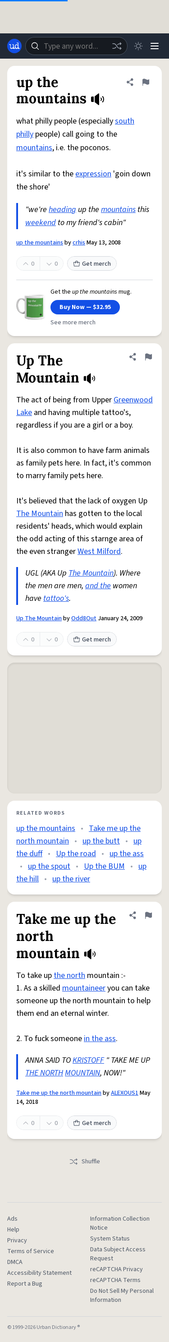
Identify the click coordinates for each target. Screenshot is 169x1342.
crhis (79, 242)
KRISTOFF (88, 1060)
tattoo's (56, 598)
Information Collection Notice (120, 1223)
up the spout (49, 866)
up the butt (101, 841)
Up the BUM (104, 866)
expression (93, 174)
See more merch (73, 322)
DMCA (15, 1262)
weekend (40, 222)
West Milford (99, 551)
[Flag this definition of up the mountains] (145, 82)
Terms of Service (30, 1251)
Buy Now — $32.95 (85, 307)
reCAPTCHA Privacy (116, 1269)
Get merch (92, 263)
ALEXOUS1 (124, 1093)
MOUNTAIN (82, 1073)
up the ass (127, 853)
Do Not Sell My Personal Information (122, 1296)
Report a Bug (24, 1283)
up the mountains (39, 242)
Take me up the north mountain (58, 1093)
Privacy (17, 1240)
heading (62, 209)
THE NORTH (44, 1073)
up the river (71, 879)
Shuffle (84, 1161)
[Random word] (116, 46)
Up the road (76, 853)
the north (69, 975)
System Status (110, 1238)
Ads (12, 1218)
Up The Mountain (39, 618)
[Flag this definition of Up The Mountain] (148, 357)
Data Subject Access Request (118, 1254)
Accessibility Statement (39, 1272)
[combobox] (76, 46)
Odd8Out (83, 618)
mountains (34, 147)
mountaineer (83, 988)
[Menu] (154, 46)
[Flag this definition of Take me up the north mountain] (148, 915)
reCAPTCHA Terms (115, 1280)
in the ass (100, 1038)
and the (98, 585)
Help (13, 1229)
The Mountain (39, 513)
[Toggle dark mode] (138, 46)
